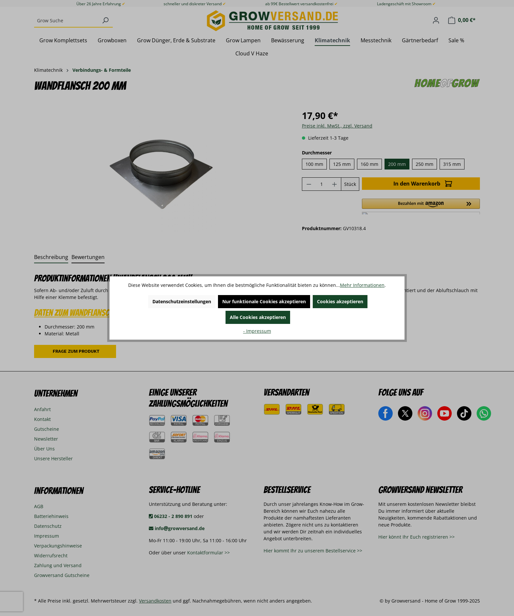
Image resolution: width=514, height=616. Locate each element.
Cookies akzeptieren (340, 301)
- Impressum (257, 331)
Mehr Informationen (362, 285)
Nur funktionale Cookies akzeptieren (264, 301)
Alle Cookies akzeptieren (258, 317)
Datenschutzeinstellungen (181, 301)
